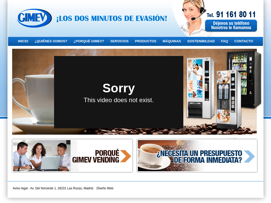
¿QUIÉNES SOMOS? (51, 41)
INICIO (23, 41)
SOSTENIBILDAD (201, 41)
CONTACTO (243, 41)
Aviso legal (20, 188)
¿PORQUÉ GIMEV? (89, 41)
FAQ (224, 41)
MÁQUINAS (172, 41)
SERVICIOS (119, 41)
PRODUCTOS (145, 41)
